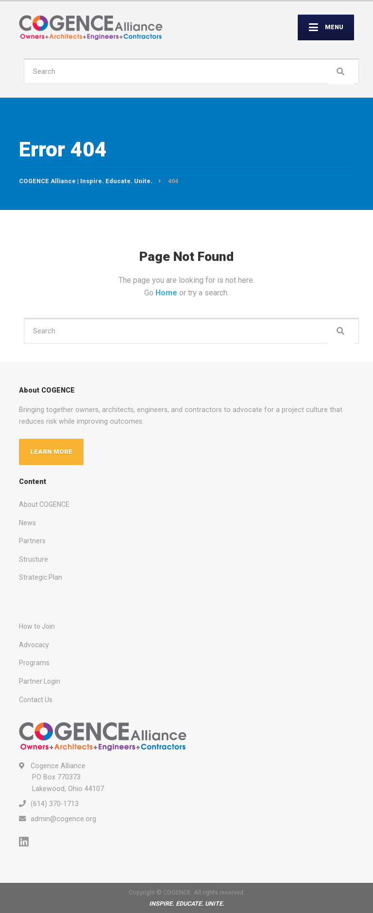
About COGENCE (44, 504)
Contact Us (35, 700)
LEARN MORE (51, 451)
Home (167, 292)
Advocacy (34, 645)
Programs (34, 663)
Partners (32, 541)
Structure (33, 559)
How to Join (37, 626)
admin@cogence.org (63, 819)
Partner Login (39, 681)
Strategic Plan (40, 577)
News (27, 523)
